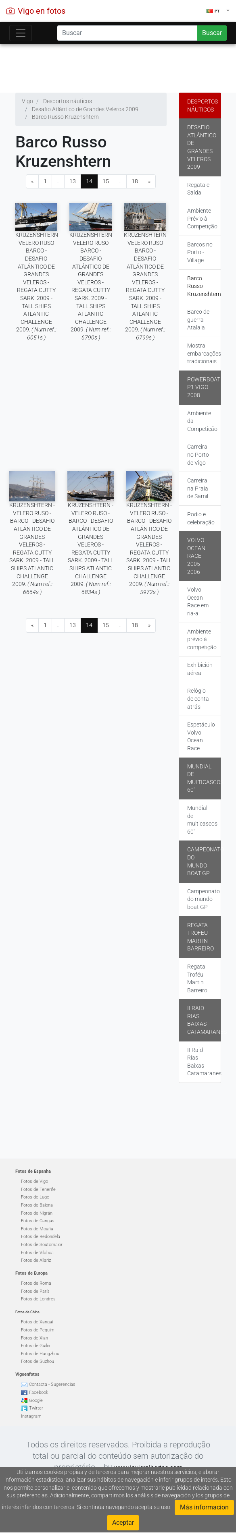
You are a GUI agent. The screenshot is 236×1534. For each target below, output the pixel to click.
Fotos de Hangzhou (40, 1353)
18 (135, 181)
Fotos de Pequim (37, 1330)
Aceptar (123, 1522)
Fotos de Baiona (37, 1205)
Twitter (36, 1408)
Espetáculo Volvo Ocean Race (201, 736)
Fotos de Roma (36, 1283)
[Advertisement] (118, 66)
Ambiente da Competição (202, 421)
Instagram (31, 1416)
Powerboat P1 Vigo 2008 (203, 387)
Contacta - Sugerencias (52, 1384)
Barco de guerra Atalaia (198, 319)
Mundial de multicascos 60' (204, 778)
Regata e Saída (198, 189)
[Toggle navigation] (20, 33)
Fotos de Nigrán (36, 1213)
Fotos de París (35, 1291)
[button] (218, 11)
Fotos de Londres (38, 1299)
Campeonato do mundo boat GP (204, 861)
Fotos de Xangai (37, 1322)
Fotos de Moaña (37, 1229)
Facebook (38, 1392)
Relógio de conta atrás (198, 698)
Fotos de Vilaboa (37, 1252)
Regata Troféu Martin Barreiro (200, 937)
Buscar (212, 33)
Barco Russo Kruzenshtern (204, 286)
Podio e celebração (201, 518)
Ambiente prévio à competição (202, 639)
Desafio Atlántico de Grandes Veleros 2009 (201, 147)
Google (36, 1400)
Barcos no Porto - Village (200, 252)
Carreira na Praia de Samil (197, 488)
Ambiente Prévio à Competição (202, 218)
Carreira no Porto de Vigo (198, 454)
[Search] (127, 33)
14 (89, 181)
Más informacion (204, 1507)
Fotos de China (27, 1312)
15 (105, 181)
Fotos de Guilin (35, 1345)
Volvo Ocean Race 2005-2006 (196, 556)
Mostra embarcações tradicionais (204, 353)
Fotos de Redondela (40, 1236)
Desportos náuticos (202, 105)
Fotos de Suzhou (37, 1361)
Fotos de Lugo (35, 1197)
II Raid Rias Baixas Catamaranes (204, 1020)
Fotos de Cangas (37, 1220)
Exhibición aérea (200, 669)
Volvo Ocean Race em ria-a (198, 601)
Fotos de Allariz (36, 1260)
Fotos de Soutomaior (42, 1244)
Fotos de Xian (34, 1338)
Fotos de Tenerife (38, 1189)
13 (72, 181)
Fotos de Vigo (34, 1181)
